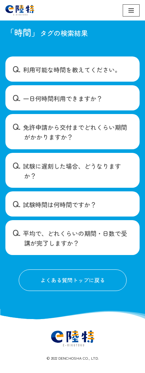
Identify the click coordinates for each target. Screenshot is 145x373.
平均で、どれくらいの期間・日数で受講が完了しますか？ (75, 238)
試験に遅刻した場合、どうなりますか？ (72, 171)
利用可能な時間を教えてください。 (72, 69)
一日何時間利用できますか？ (63, 98)
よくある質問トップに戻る (72, 280)
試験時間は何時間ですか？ (59, 204)
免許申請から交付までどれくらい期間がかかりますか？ (75, 132)
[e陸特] (19, 10)
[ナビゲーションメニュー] (131, 10)
